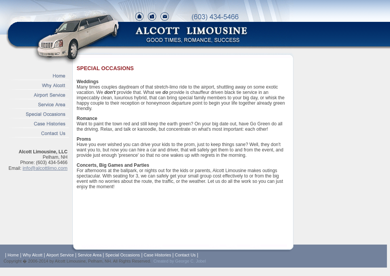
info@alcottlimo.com (45, 168)
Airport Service (60, 255)
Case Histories (157, 255)
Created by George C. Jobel (179, 261)
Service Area (90, 255)
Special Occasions (122, 255)
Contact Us (185, 255)
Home (13, 255)
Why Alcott (33, 255)
